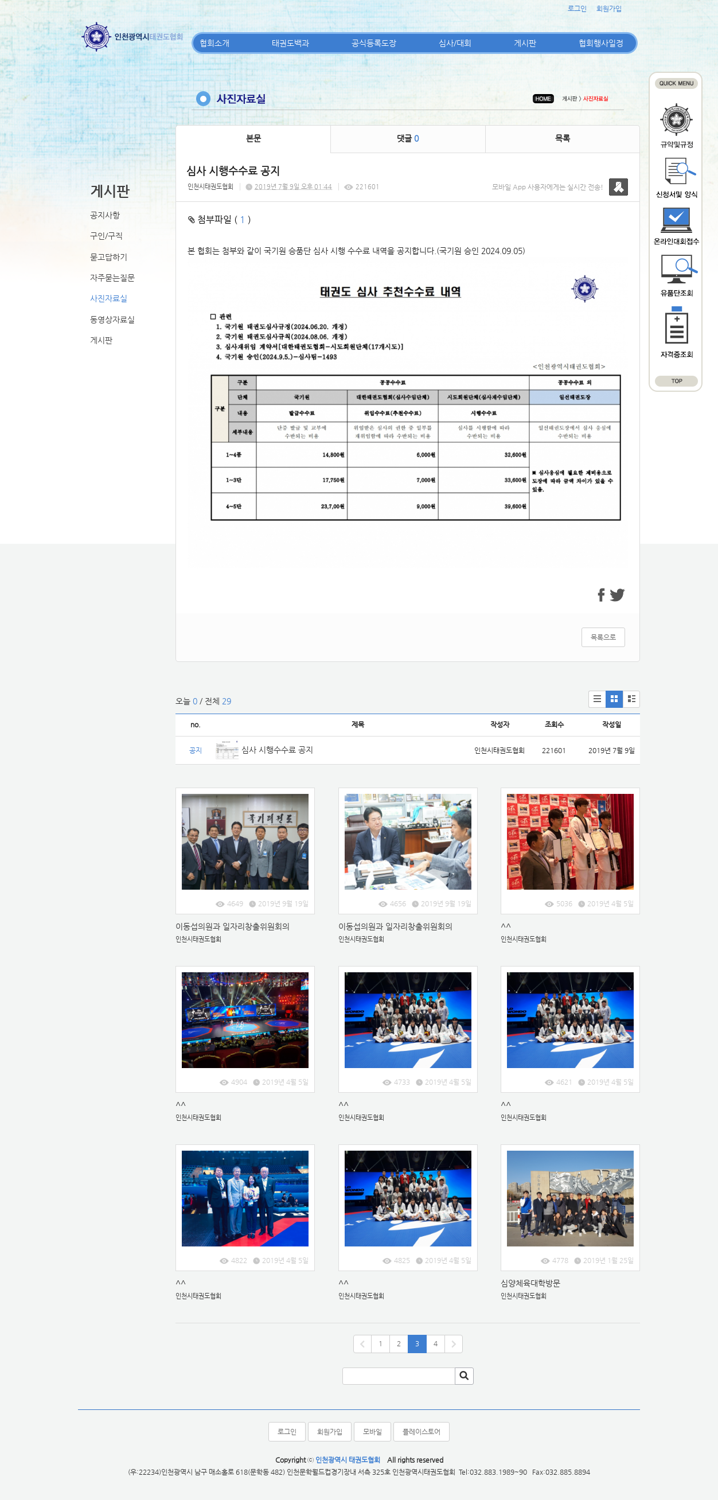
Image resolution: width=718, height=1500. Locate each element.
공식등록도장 (374, 43)
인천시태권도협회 (210, 186)
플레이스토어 (421, 1432)
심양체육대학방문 (530, 1283)
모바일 (372, 1432)
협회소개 (214, 43)
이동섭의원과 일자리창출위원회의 (232, 926)
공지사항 (105, 215)
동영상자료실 (112, 319)
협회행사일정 (601, 43)
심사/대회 (455, 43)
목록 (562, 138)
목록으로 (603, 637)
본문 (253, 138)
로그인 (577, 9)
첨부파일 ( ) (219, 219)
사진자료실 (108, 298)
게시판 (525, 43)
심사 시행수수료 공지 (277, 749)
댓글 (408, 138)
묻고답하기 (108, 257)
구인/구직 (106, 235)
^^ (506, 926)
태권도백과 (290, 43)
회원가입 (609, 9)
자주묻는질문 (112, 277)
